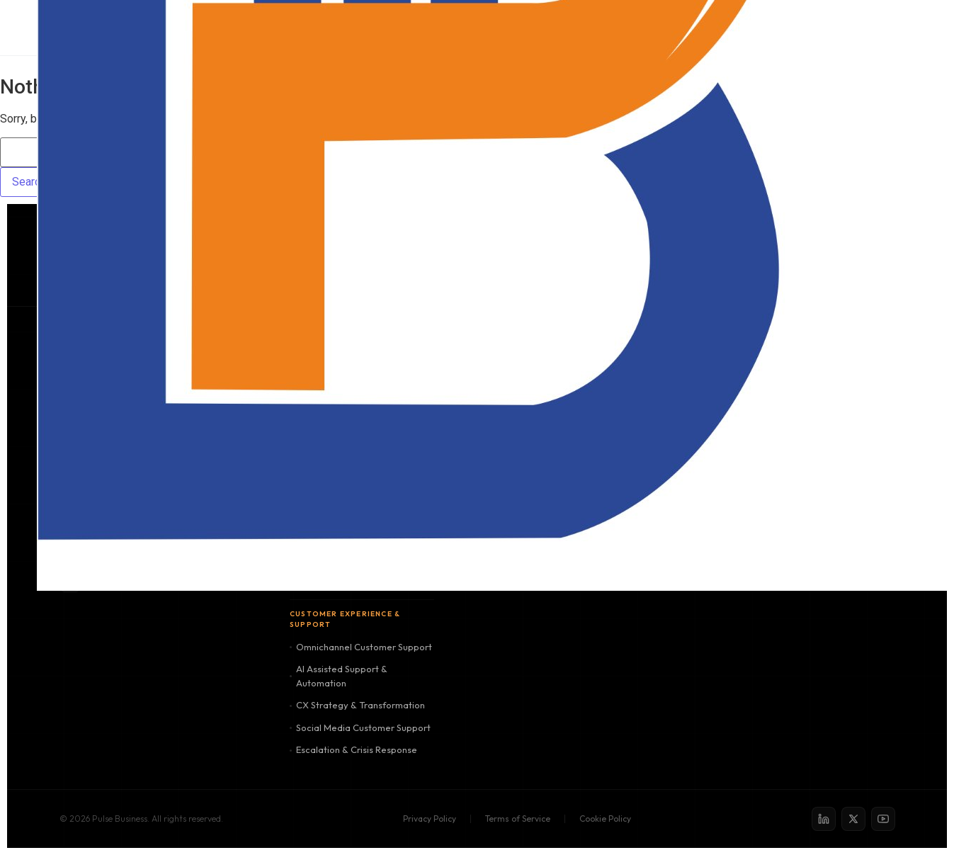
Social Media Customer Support (360, 727)
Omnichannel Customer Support (361, 646)
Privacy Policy (429, 818)
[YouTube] (883, 819)
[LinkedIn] (824, 819)
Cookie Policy (605, 818)
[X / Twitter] (853, 819)
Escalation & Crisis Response (353, 749)
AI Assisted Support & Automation (338, 676)
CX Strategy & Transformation (357, 704)
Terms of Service (517, 818)
